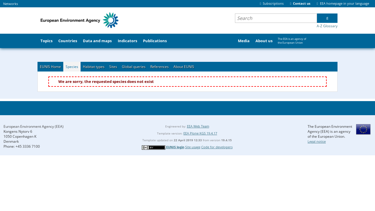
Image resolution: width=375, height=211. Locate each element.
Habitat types (94, 66)
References (159, 66)
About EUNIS (183, 66)
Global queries (134, 66)
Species (72, 66)
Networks (10, 3)
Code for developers (217, 147)
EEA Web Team (198, 126)
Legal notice (317, 141)
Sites (113, 66)
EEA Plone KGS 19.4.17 (200, 133)
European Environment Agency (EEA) (34, 126)
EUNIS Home (50, 66)
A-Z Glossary (327, 25)
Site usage (192, 147)
